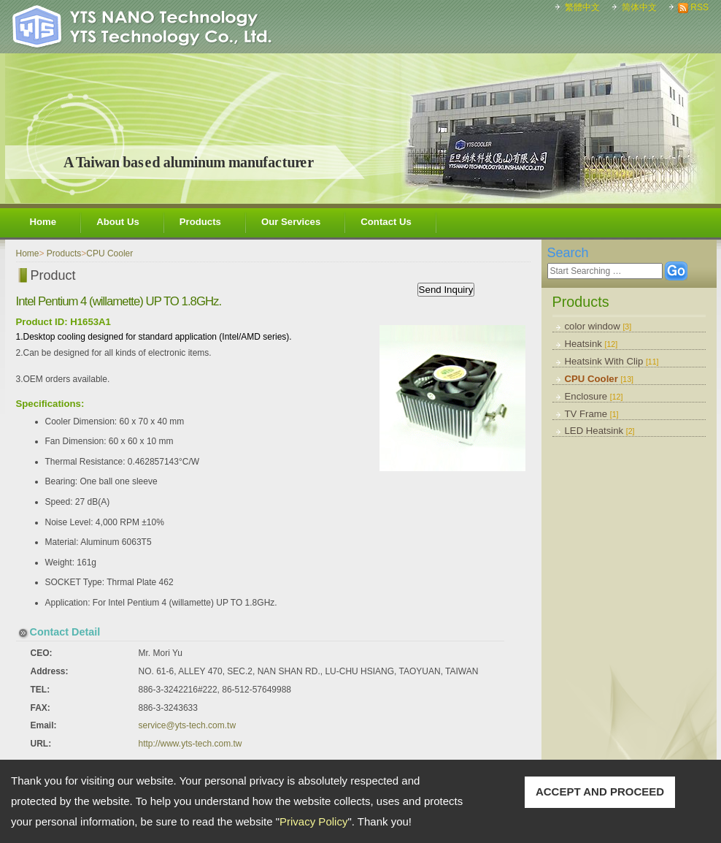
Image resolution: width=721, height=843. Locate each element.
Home (43, 221)
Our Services (290, 221)
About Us (117, 221)
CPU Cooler (599, 378)
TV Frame (592, 413)
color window (598, 326)
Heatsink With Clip (612, 361)
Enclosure (594, 396)
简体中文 (639, 7)
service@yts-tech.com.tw (187, 725)
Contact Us (386, 221)
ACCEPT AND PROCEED (600, 791)
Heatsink (591, 343)
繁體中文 (582, 7)
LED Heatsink (600, 430)
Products (200, 221)
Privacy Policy (313, 821)
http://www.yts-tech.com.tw (190, 744)
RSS (699, 7)
